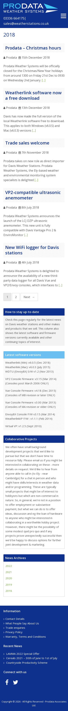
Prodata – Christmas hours (33, 48)
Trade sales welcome (27, 143)
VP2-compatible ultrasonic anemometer (33, 195)
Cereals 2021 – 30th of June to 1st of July (31, 658)
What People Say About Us (22, 623)
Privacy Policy (13, 632)
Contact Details (14, 619)
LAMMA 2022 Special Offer (23, 653)
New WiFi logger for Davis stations (32, 250)
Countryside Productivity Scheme (27, 662)
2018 (8, 591)
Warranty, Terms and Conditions (25, 636)
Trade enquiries (15, 627)
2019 (8, 584)
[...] (43, 80)
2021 (8, 572)
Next (27, 297)
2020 (8, 578)
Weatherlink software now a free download (33, 95)
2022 (8, 566)
